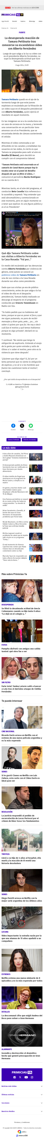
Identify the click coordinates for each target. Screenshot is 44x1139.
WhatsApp (32, 21)
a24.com (35, 8)
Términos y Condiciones (22, 1122)
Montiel (14, 21)
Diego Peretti (5, 21)
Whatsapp (31, 427)
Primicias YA (5, 28)
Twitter (22, 427)
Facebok (13, 427)
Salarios (22, 21)
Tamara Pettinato (10, 99)
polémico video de (19, 275)
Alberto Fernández (29, 440)
